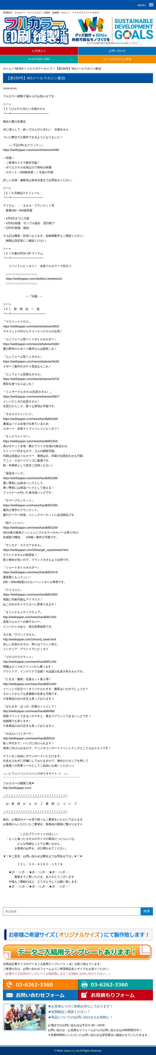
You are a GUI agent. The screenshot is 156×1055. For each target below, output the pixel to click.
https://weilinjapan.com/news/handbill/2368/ (30, 478)
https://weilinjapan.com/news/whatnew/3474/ (31, 379)
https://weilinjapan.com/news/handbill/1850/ (30, 594)
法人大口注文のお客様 (117, 59)
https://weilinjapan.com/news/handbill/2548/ (30, 418)
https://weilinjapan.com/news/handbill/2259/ (30, 527)
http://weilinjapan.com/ (17, 787)
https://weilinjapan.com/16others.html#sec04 (34, 278)
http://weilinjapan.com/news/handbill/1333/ (29, 617)
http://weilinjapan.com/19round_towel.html (29, 639)
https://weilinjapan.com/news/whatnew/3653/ (31, 326)
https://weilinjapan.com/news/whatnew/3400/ (31, 344)
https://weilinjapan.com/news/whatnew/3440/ (31, 361)
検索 (147, 911)
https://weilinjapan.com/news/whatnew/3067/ (31, 396)
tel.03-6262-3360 (39, 59)
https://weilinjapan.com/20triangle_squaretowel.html (35, 550)
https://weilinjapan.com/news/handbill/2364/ (30, 441)
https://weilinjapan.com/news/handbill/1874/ (30, 572)
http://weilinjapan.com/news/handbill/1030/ (29, 684)
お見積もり (39, 50)
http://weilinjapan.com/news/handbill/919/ (29, 738)
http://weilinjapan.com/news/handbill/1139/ (29, 661)
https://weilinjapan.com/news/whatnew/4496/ (31, 150)
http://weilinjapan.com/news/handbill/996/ (29, 711)
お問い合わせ (117, 50)
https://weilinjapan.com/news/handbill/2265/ (30, 505)
